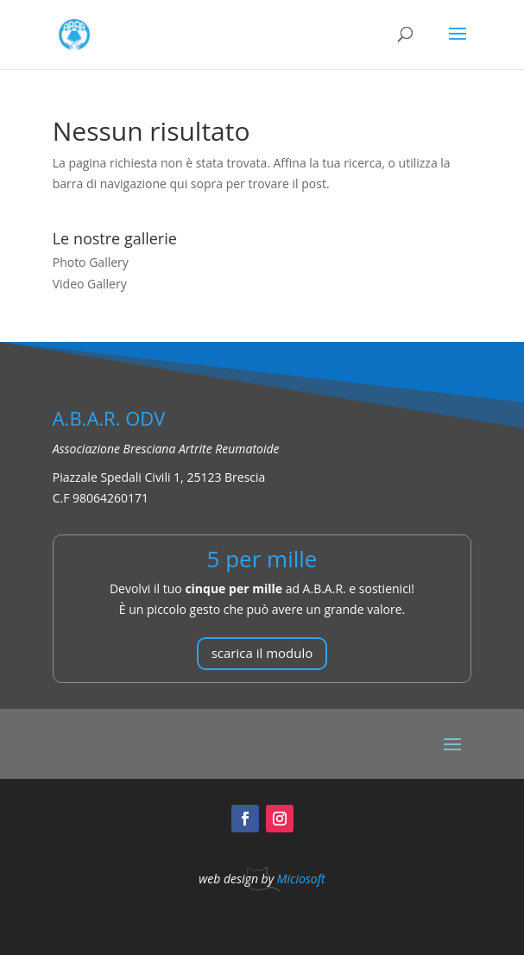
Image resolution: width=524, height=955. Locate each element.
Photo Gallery (91, 262)
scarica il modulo (262, 652)
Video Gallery (90, 283)
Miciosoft (301, 878)
